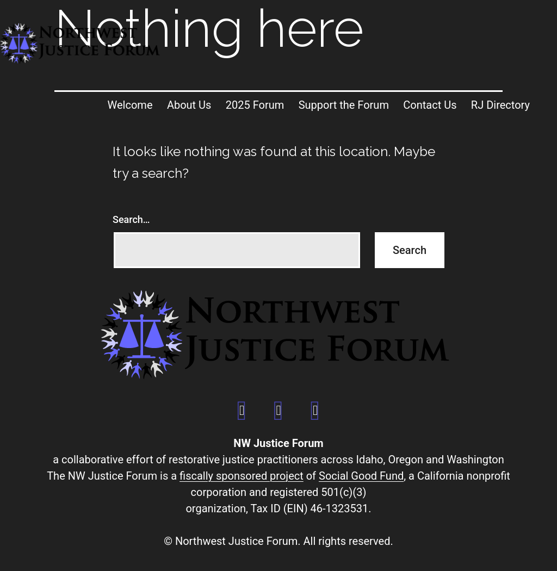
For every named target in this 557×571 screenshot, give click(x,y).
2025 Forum (255, 104)
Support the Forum (344, 104)
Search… (131, 219)
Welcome (130, 104)
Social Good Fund (361, 475)
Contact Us (429, 104)
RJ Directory (500, 104)
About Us (189, 104)
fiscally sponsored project (242, 475)
